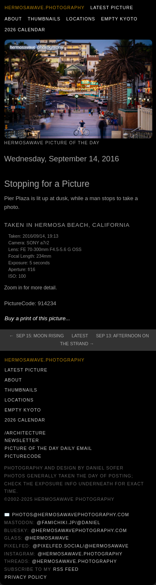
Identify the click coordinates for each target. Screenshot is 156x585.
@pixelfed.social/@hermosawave (80, 545)
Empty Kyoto (119, 18)
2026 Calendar (25, 29)
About (13, 18)
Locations (80, 18)
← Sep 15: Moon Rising (36, 335)
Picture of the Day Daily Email (48, 448)
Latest (80, 335)
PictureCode (23, 456)
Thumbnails (44, 18)
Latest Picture (111, 7)
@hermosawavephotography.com (79, 530)
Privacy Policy (26, 577)
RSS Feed (66, 569)
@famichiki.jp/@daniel (68, 522)
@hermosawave (47, 537)
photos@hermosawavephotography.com (70, 514)
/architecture (25, 432)
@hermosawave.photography (79, 553)
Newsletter (22, 440)
